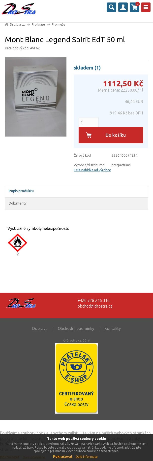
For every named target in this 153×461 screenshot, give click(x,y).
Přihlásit (123, 7)
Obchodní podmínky (76, 328)
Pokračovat (62, 457)
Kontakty (112, 328)
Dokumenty (18, 203)
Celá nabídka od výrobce (92, 170)
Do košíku (116, 135)
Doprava (40, 328)
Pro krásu (38, 24)
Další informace (87, 456)
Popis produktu (21, 191)
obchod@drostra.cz (95, 306)
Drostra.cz (17, 24)
